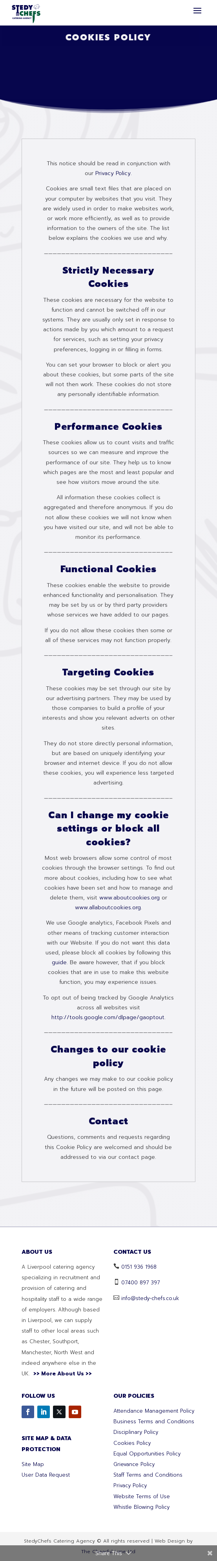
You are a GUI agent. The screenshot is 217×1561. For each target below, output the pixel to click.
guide (59, 1156)
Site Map (33, 1464)
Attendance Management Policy (153, 1411)
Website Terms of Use (141, 1496)
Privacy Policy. (113, 367)
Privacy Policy (130, 1485)
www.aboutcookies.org (128, 1091)
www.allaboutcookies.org (108, 1101)
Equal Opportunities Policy (147, 1453)
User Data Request (46, 1475)
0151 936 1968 (139, 1267)
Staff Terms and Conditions (147, 1475)
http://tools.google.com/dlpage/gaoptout (107, 1211)
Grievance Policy (134, 1464)
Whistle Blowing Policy (141, 1507)
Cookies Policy (132, 1443)
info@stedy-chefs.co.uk (150, 1298)
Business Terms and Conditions (153, 1421)
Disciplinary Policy (135, 1432)
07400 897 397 (140, 1282)
